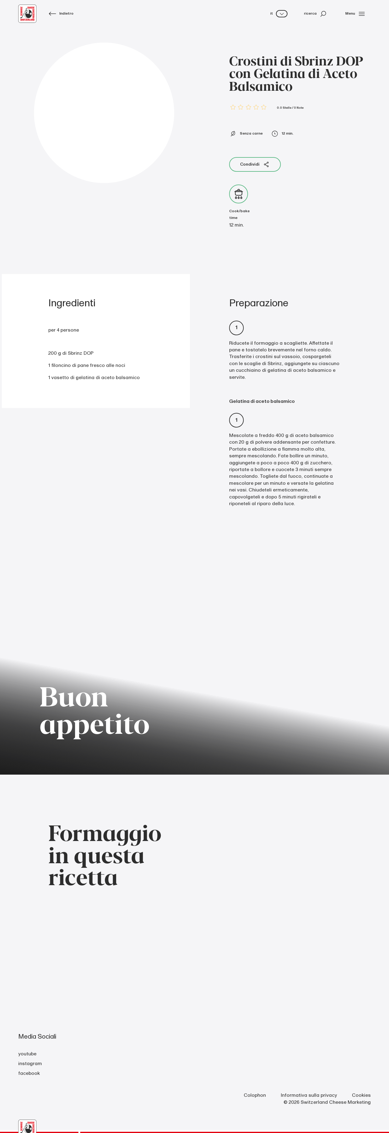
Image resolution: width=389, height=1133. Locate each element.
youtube (27, 1053)
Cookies (361, 1095)
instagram (30, 1063)
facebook (29, 1073)
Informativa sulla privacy (309, 1095)
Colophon (255, 1095)
